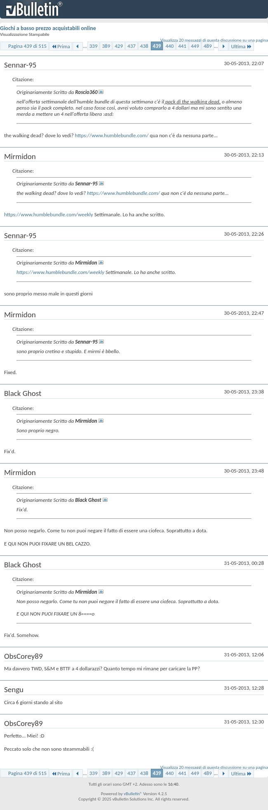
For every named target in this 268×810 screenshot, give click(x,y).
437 (131, 46)
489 (208, 46)
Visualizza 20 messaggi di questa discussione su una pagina (214, 40)
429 (119, 46)
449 (195, 46)
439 (157, 46)
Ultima (241, 46)
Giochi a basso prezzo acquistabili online (48, 28)
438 (144, 46)
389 (106, 46)
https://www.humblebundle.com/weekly (48, 214)
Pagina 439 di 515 (27, 46)
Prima (60, 46)
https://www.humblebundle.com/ (112, 135)
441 (182, 46)
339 (93, 46)
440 (169, 46)
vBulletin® (133, 793)
